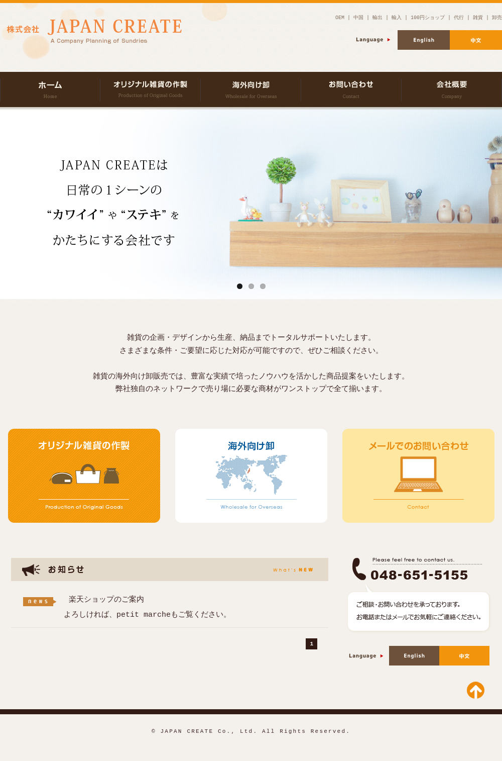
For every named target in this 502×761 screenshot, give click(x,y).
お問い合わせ (351, 89)
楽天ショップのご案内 (106, 600)
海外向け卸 (251, 89)
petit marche (143, 615)
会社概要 (452, 89)
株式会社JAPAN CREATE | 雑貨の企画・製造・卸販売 (50, 89)
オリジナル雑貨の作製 (150, 89)
